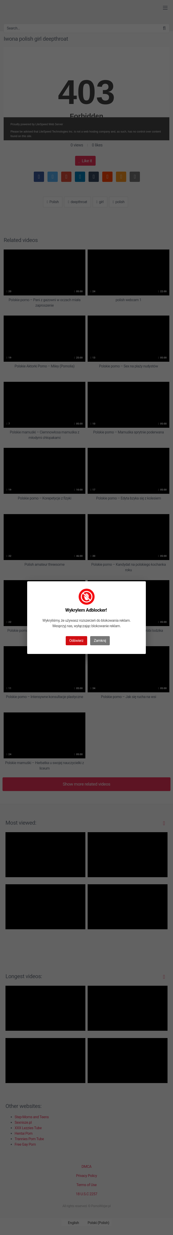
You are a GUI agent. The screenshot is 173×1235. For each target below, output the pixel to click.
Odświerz (76, 640)
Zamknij (100, 640)
